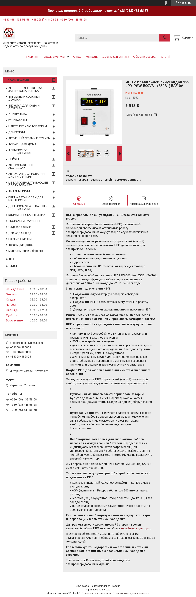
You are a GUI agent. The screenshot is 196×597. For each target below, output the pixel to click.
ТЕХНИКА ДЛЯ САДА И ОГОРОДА (24, 107)
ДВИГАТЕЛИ (16, 132)
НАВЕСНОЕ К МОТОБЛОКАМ (27, 126)
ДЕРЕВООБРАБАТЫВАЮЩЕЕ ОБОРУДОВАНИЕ (28, 208)
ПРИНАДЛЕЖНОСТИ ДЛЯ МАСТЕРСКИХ (25, 199)
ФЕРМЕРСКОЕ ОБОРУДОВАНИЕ (20, 152)
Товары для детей (20, 244)
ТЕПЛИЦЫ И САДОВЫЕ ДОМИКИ (24, 98)
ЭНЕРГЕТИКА (17, 114)
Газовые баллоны (20, 238)
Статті (165, 56)
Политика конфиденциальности (131, 593)
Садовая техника (19, 226)
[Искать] (164, 38)
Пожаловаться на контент (96, 593)
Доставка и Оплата (115, 56)
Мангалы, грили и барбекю (26, 250)
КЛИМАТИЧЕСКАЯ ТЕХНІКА (26, 214)
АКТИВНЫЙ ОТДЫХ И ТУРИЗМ (29, 138)
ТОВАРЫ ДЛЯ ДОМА (22, 144)
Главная (32, 56)
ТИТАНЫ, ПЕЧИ (19, 191)
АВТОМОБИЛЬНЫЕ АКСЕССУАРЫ (21, 166)
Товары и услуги (53, 56)
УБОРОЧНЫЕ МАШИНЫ (24, 220)
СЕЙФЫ (13, 159)
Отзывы (11, 265)
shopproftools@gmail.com (26, 342)
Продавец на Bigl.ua (98, 589)
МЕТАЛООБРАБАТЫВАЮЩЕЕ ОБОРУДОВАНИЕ (28, 184)
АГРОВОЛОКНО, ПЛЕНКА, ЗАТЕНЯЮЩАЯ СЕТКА (25, 89)
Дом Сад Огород (19, 232)
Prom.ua (115, 586)
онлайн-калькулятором (136, 528)
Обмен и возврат (145, 56)
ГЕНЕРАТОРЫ (17, 120)
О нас (77, 56)
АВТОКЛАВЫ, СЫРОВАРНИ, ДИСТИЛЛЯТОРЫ (26, 175)
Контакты (91, 56)
